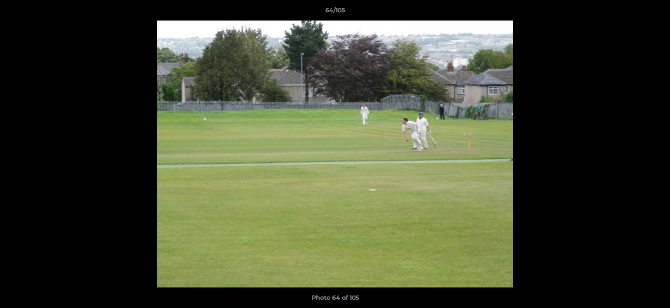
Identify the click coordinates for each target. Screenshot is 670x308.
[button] (654, 12)
